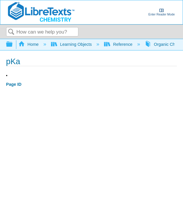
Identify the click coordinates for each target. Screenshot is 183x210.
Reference (119, 44)
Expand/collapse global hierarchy (13, 44)
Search (11, 32)
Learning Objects (72, 44)
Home (29, 44)
